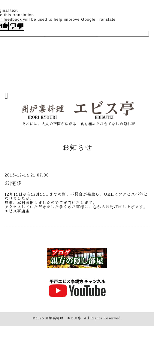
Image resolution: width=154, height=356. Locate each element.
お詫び (13, 183)
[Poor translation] (16, 26)
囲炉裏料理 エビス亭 (63, 318)
